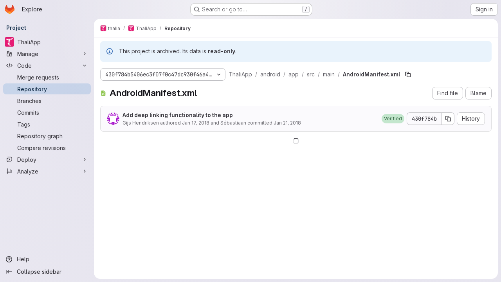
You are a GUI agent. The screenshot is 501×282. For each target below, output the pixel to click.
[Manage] (47, 53)
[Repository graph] (47, 135)
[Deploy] (47, 159)
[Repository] (47, 88)
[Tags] (47, 124)
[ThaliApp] (47, 41)
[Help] (47, 259)
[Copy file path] (408, 74)
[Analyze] (47, 171)
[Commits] (47, 112)
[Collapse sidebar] (47, 271)
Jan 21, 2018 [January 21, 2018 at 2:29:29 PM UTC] (287, 123)
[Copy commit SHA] (448, 118)
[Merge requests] (47, 77)
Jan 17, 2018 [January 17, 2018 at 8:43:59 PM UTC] (195, 123)
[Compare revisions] (47, 147)
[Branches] (47, 100)
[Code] (47, 65)
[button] (393, 118)
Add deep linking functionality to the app (178, 115)
